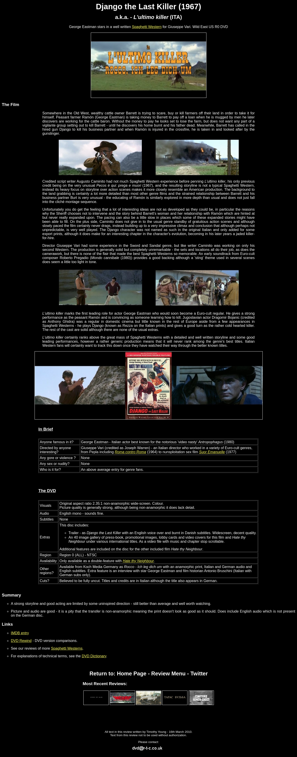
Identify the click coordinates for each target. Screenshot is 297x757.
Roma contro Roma (130, 452)
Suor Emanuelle (212, 452)
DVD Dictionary (94, 656)
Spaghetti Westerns (66, 648)
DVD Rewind (21, 641)
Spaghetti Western (146, 27)
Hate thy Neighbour (138, 561)
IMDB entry (20, 633)
